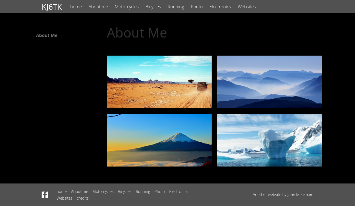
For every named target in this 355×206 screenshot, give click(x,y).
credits (83, 198)
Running (176, 7)
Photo (197, 7)
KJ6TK (52, 7)
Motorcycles (127, 7)
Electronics (220, 7)
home (76, 7)
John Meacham (300, 194)
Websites (247, 7)
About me (98, 7)
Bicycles (153, 7)
